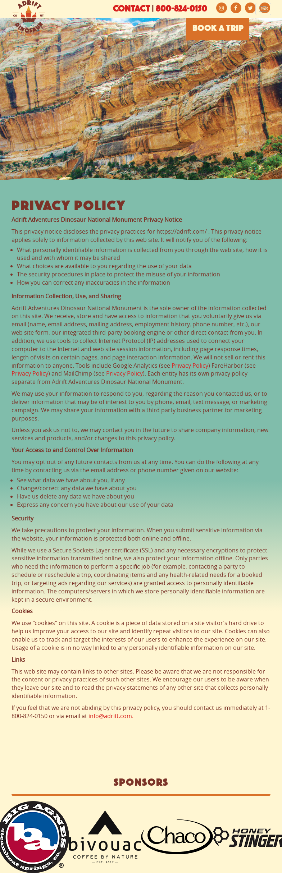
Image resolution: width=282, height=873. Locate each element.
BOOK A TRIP (218, 29)
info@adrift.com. (110, 716)
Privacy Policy (190, 365)
